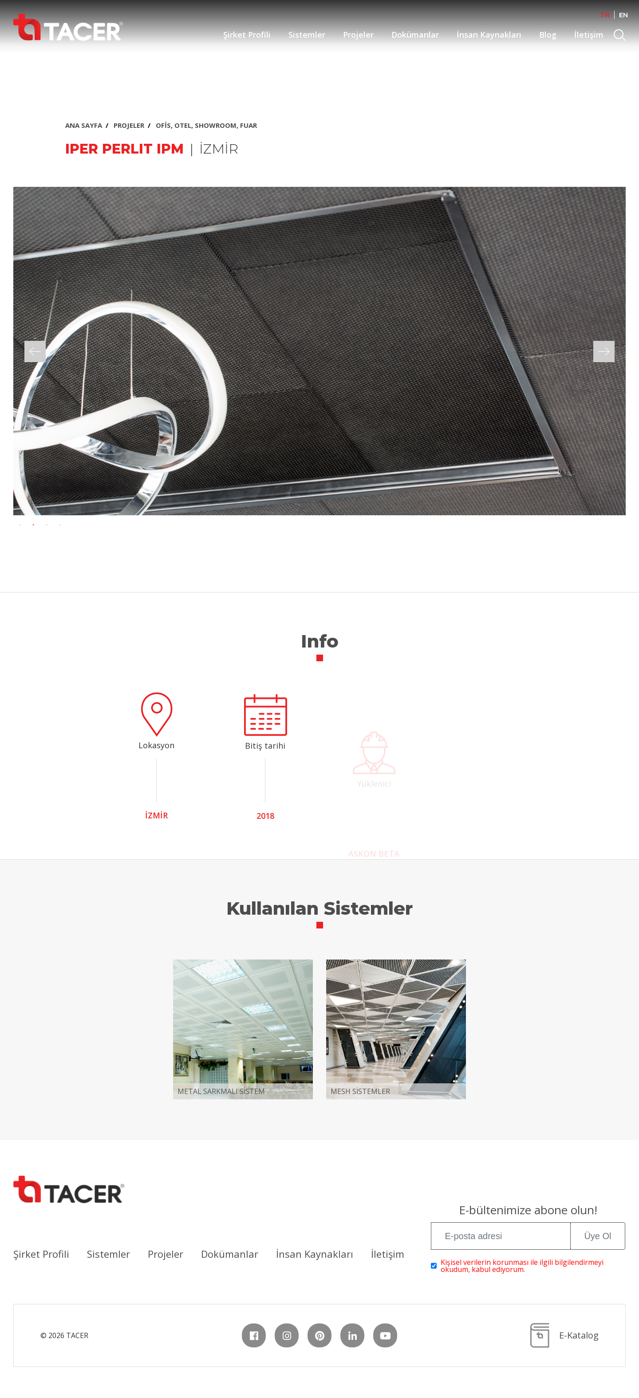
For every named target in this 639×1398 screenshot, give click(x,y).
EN (623, 15)
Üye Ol (597, 1236)
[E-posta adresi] (501, 1236)
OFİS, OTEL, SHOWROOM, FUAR (206, 125)
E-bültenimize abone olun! (528, 1211)
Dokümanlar (415, 34)
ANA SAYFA (83, 125)
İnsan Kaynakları (489, 34)
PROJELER (129, 125)
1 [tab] (20, 525)
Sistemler (306, 34)
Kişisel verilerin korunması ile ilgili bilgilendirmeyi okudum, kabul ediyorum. (522, 1266)
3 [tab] (46, 525)
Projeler (358, 34)
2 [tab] (33, 525)
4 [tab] (59, 525)
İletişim (589, 34)
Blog (547, 34)
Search (621, 36)
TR (605, 15)
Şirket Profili (247, 34)
